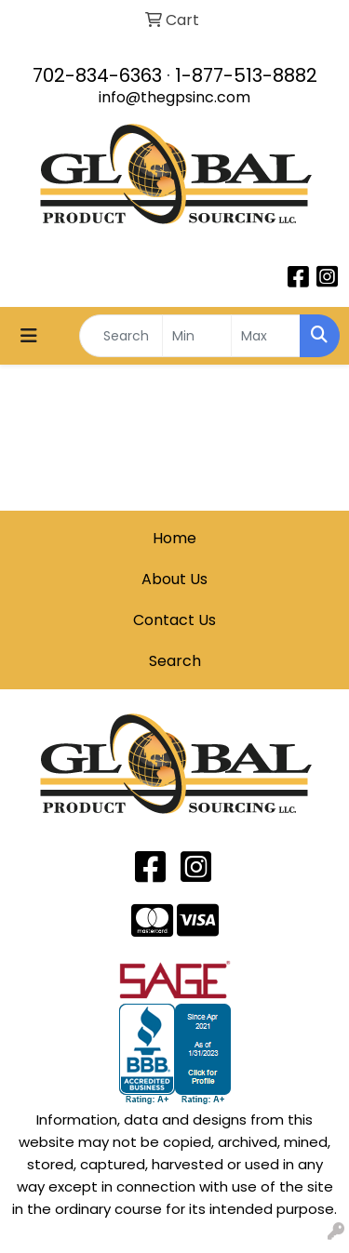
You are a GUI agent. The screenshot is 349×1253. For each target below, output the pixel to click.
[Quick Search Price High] (266, 335)
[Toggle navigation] (28, 336)
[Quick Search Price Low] (197, 335)
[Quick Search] (121, 335)
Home (174, 538)
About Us (174, 579)
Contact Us (174, 620)
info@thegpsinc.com (174, 97)
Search (175, 661)
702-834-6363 (97, 75)
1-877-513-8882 (246, 75)
